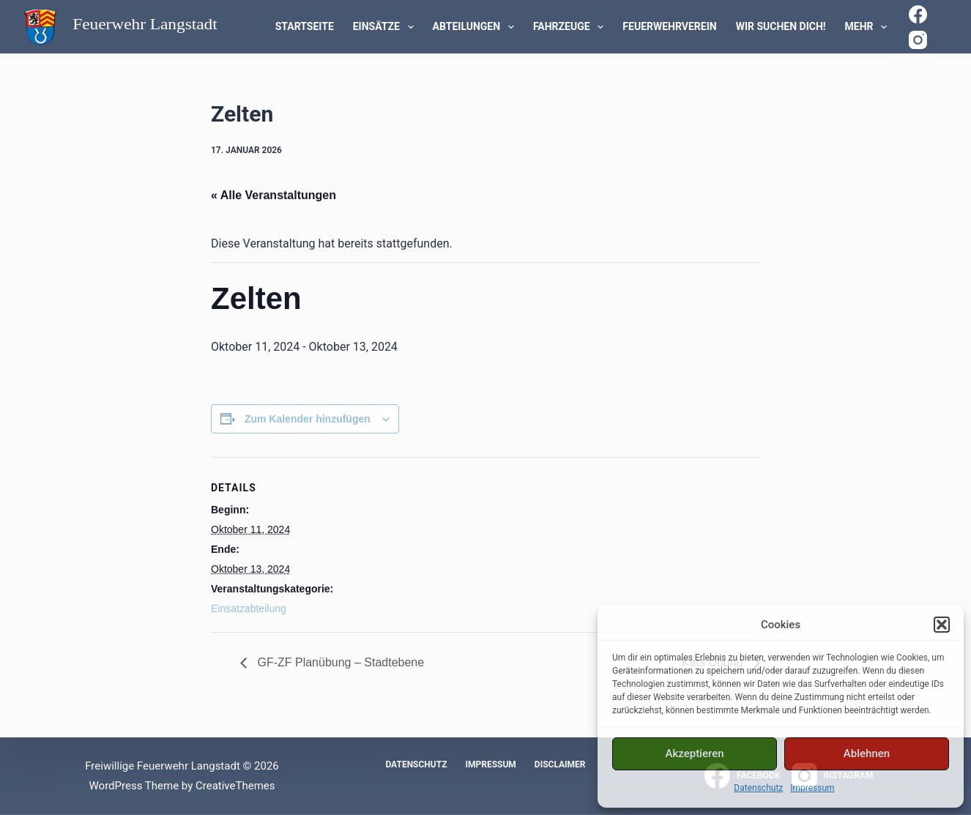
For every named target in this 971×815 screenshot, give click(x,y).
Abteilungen (476, 27)
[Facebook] (918, 14)
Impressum (812, 788)
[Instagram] (918, 40)
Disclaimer (560, 764)
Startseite (304, 26)
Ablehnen (867, 753)
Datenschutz (758, 788)
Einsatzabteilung (248, 608)
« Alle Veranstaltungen (273, 195)
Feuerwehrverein (669, 26)
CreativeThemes (235, 785)
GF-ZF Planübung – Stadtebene (339, 662)
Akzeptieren (694, 753)
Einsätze (386, 27)
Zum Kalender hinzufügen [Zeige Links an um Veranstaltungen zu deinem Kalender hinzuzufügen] (308, 419)
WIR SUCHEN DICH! (781, 26)
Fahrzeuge (571, 27)
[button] (941, 624)
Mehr (869, 27)
